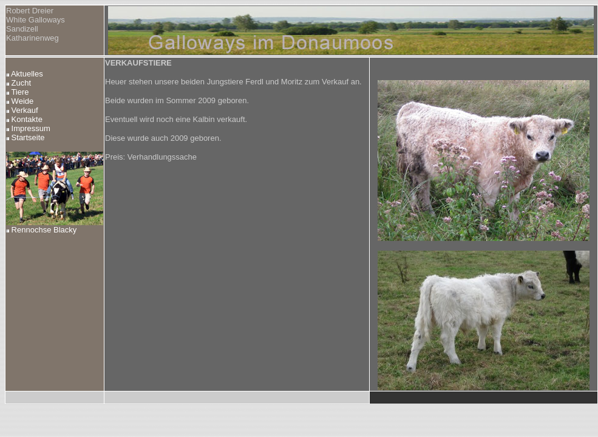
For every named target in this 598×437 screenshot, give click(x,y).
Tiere (17, 92)
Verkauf (22, 110)
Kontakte (24, 119)
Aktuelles (24, 73)
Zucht (18, 82)
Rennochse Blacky (41, 229)
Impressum (28, 128)
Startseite (25, 137)
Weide (19, 101)
